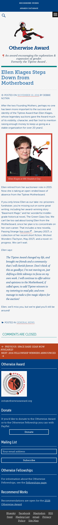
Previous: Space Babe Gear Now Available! (23, 348)
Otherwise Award (29, 48)
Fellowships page (36, 482)
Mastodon (39, 513)
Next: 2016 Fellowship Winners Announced (28, 354)
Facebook (24, 513)
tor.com (24, 231)
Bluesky (11, 513)
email (36, 517)
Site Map (33, 520)
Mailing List (23, 517)
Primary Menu (55, 14)
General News (25, 322)
